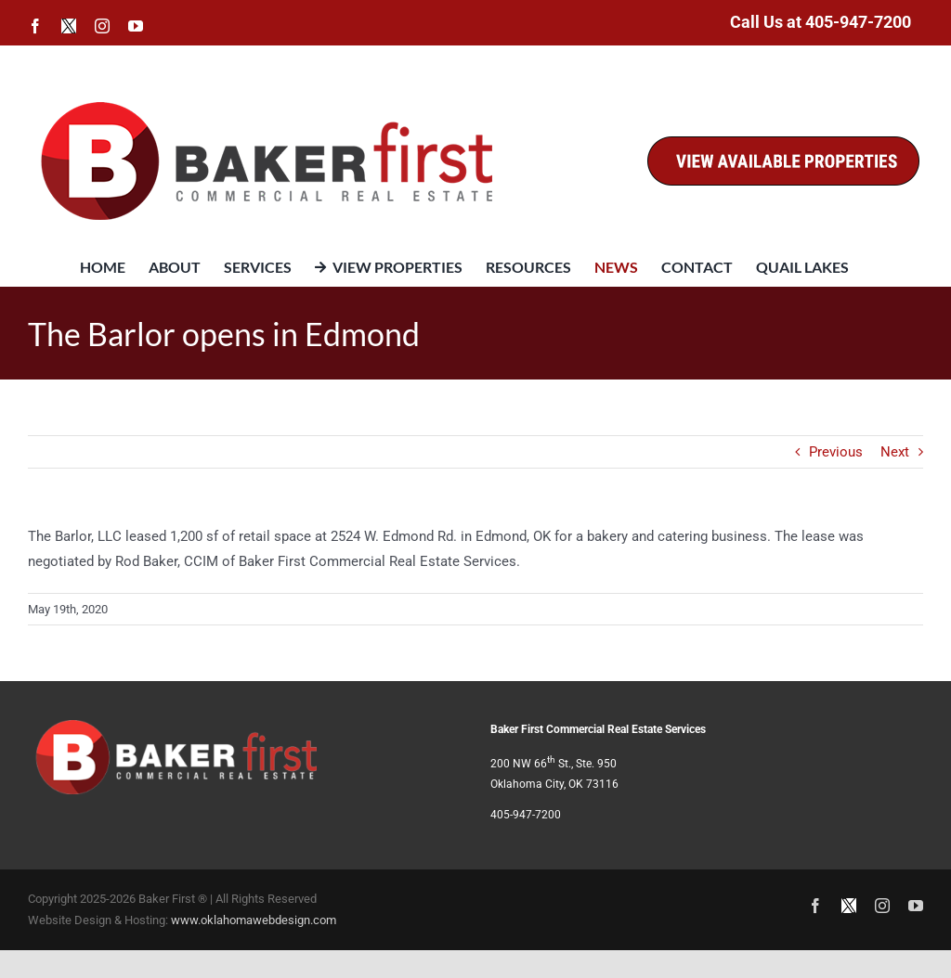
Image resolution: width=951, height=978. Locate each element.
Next (894, 452)
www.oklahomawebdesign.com (253, 920)
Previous (836, 452)
